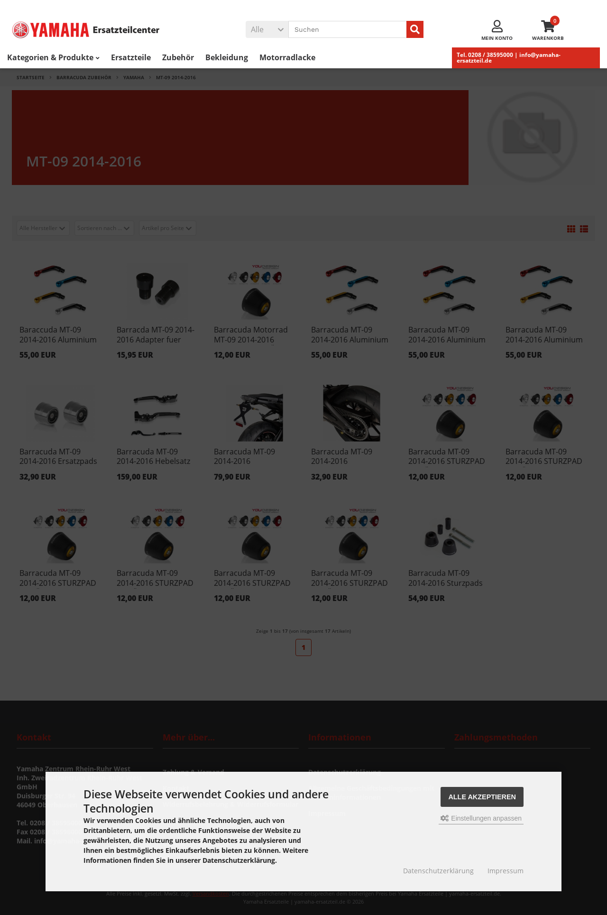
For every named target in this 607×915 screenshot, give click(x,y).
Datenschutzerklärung (438, 870)
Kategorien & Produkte (53, 57)
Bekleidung (226, 57)
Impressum (505, 870)
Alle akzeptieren (482, 797)
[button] (267, 29)
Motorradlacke (287, 57)
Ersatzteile (131, 57)
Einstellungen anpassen (481, 818)
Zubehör (178, 57)
